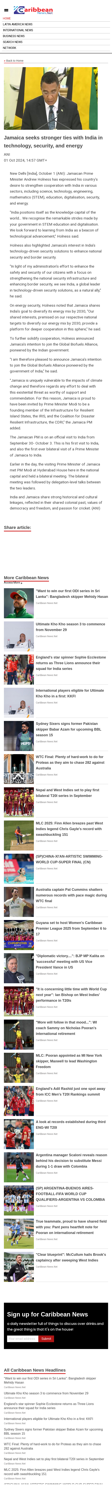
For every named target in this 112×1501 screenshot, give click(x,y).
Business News (14, 36)
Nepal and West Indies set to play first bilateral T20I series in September (54, 1459)
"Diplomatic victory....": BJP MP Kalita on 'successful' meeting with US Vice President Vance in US (70, 961)
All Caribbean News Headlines (35, 1370)
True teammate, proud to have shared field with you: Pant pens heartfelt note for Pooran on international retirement (71, 1227)
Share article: (17, 527)
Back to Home (13, 61)
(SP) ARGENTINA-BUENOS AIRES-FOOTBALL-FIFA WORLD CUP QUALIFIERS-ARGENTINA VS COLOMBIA (70, 1194)
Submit (46, 1339)
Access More (12, 582)
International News (18, 30)
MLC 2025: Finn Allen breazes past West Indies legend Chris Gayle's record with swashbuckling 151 (69, 829)
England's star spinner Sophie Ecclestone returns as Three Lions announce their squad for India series (71, 663)
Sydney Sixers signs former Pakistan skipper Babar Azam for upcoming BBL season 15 (68, 729)
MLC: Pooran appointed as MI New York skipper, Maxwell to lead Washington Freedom (69, 1061)
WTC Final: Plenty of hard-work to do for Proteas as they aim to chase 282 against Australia (70, 762)
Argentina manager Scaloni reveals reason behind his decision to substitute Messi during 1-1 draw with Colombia (71, 1160)
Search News (13, 42)
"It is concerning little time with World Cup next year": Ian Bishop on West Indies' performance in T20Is (71, 994)
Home (7, 18)
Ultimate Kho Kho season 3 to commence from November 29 (46, 1393)
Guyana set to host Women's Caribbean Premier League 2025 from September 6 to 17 (71, 928)
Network (9, 48)
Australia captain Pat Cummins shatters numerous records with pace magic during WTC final (71, 895)
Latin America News (18, 24)
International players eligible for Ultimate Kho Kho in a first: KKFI (48, 1419)
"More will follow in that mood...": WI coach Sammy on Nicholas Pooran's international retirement (66, 1028)
